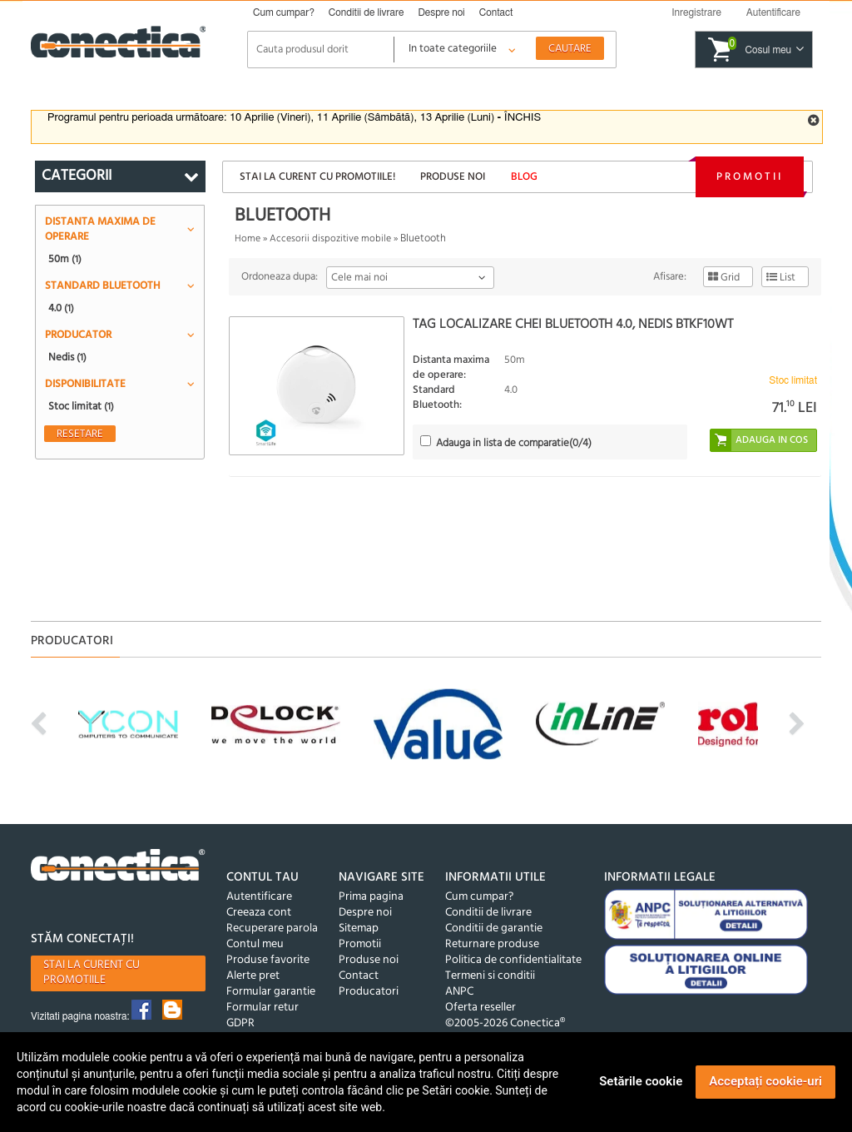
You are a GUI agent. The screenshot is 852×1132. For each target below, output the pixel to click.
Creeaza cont (258, 912)
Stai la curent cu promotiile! (317, 177)
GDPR (240, 1023)
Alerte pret (253, 976)
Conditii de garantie (493, 928)
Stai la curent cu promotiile (91, 973)
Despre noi (441, 12)
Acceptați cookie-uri (765, 1081)
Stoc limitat (81, 406)
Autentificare (259, 896)
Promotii (749, 177)
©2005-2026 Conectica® (505, 1023)
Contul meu (255, 944)
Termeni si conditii (490, 976)
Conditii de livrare (366, 12)
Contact (496, 12)
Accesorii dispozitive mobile (330, 239)
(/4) (514, 443)
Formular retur (262, 1007)
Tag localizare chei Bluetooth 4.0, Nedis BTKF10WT (573, 324)
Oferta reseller (480, 1007)
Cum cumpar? (284, 12)
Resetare (80, 433)
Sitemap (359, 928)
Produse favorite (268, 960)
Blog (524, 177)
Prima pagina (371, 896)
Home (247, 239)
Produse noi (452, 177)
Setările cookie (640, 1081)
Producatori (369, 991)
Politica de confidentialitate (513, 960)
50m (65, 259)
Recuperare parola (272, 928)
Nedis (67, 357)
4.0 (61, 308)
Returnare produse (492, 944)
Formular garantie (270, 991)
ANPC (459, 991)
